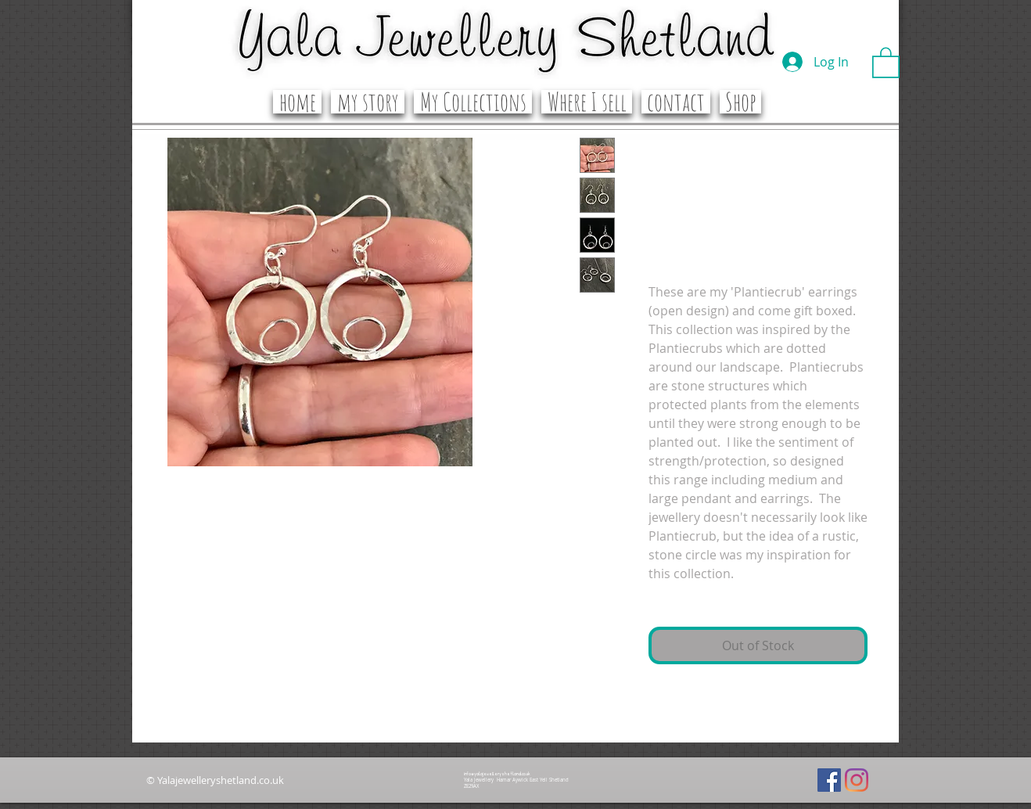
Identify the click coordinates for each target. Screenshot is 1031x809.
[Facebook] (829, 780)
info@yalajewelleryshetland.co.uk (497, 774)
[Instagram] (856, 780)
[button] (886, 61)
